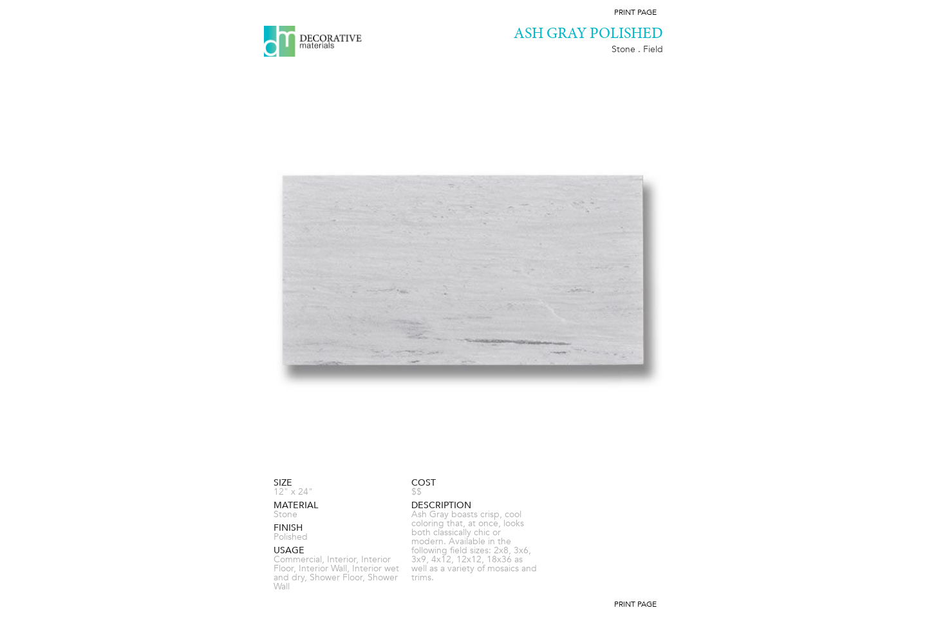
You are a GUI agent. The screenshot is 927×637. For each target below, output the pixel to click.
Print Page (635, 12)
